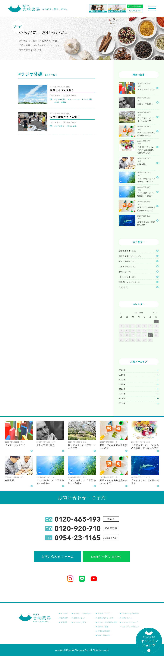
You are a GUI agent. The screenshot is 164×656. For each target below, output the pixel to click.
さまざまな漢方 (79, 622)
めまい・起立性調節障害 (106, 622)
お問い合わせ (135, 11)
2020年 (122, 398)
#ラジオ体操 (87, 99)
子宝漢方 (63, 614)
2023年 (122, 384)
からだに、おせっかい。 (82, 614)
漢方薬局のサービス (105, 618)
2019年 (122, 403)
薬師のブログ (70, 95)
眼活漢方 (63, 618)
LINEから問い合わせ (106, 556)
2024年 (122, 380)
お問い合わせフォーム (57, 556)
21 (150, 335)
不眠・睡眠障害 (103, 635)
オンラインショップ (129, 622)
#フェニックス (74, 99)
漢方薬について (103, 614)
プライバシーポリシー (129, 627)
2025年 (122, 375)
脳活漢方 (63, 622)
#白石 (57, 102)
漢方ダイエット (79, 618)
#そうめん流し (60, 99)
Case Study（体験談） (130, 614)
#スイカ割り (59, 126)
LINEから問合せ (134, 6)
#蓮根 (63, 102)
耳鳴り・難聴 (102, 627)
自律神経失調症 (103, 631)
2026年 (122, 370)
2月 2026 (139, 312)
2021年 (122, 394)
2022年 (122, 389)
